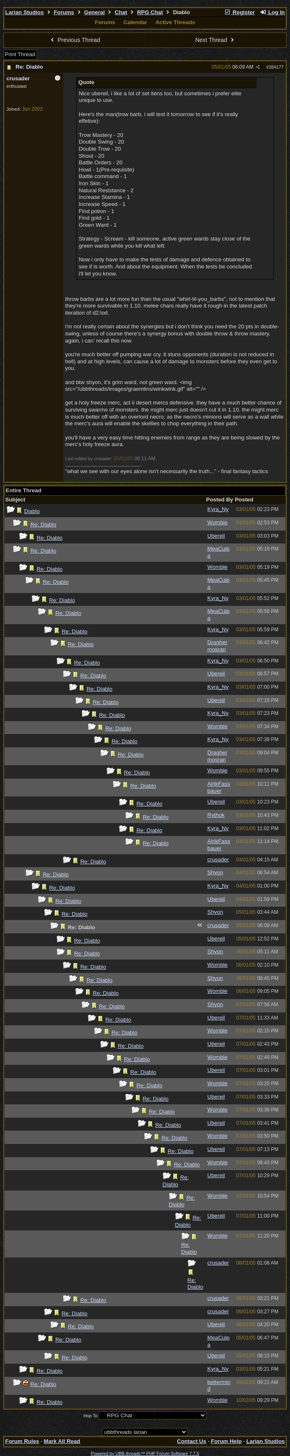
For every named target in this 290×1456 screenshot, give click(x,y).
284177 (276, 66)
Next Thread (215, 40)
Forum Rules (22, 1441)
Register (239, 12)
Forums (64, 12)
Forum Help (226, 1441)
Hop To (91, 1415)
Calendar (135, 22)
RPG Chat (150, 12)
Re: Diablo (29, 67)
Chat (121, 12)
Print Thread (20, 54)
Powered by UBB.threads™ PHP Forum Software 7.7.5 (145, 1453)
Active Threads (175, 22)
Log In (272, 12)
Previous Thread (74, 40)
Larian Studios (24, 12)
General (94, 12)
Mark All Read (62, 1441)
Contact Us (191, 1441)
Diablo (32, 511)
